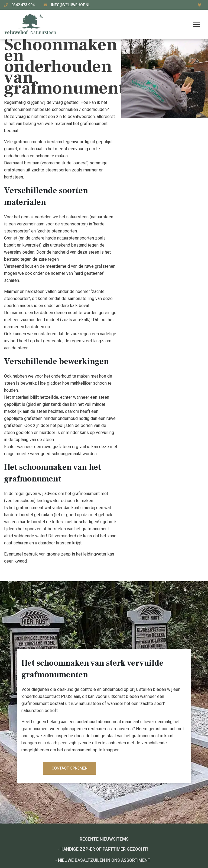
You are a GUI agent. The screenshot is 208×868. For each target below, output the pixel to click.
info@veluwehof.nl (70, 5)
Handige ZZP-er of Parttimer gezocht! (104, 849)
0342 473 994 (23, 5)
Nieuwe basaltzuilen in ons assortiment (104, 860)
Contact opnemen (69, 768)
